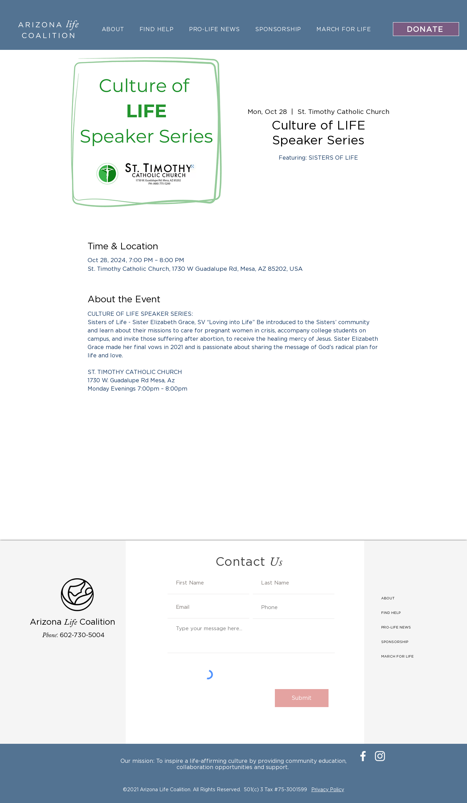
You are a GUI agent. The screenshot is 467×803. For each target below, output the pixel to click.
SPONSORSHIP (394, 642)
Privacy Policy (327, 789)
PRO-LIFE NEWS (396, 627)
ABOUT (388, 598)
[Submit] (302, 698)
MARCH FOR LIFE (397, 656)
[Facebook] (363, 756)
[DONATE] (426, 29)
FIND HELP (391, 613)
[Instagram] (380, 756)
